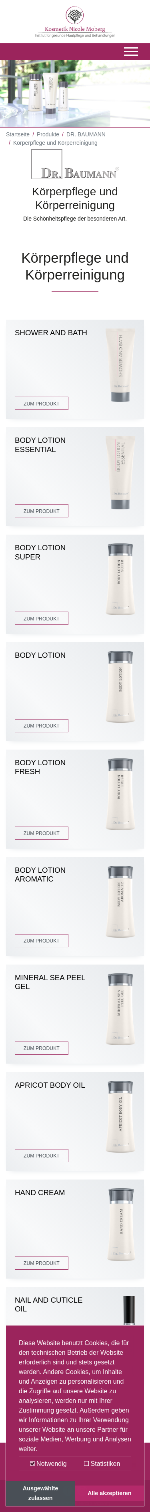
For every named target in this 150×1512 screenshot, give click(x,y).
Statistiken (102, 1463)
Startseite (18, 134)
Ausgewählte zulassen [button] (40, 1493)
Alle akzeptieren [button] (110, 1493)
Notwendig (48, 1463)
